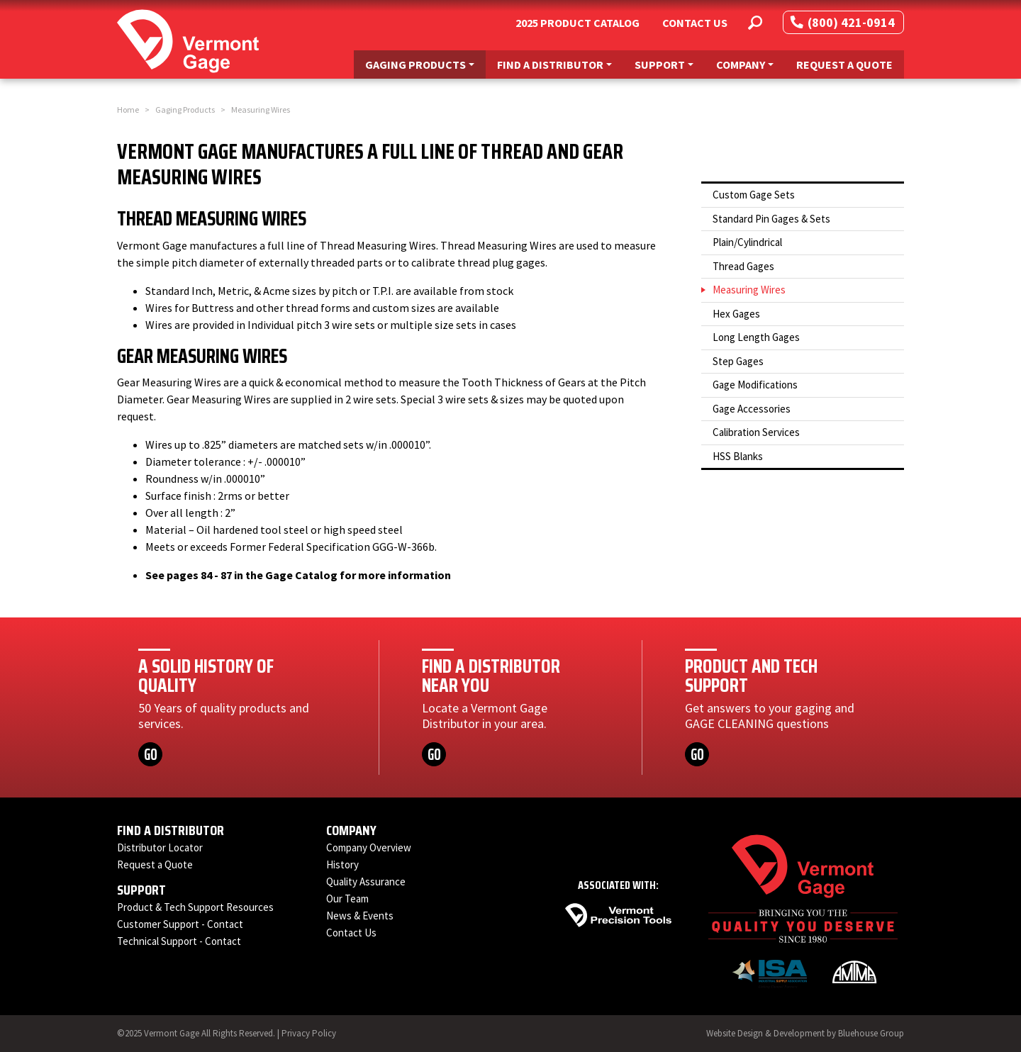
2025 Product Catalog (577, 23)
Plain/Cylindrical (747, 242)
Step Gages (738, 361)
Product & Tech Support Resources (195, 907)
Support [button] (669, 63)
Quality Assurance (366, 881)
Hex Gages (736, 313)
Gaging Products (185, 109)
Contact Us (694, 23)
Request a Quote (844, 64)
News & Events (360, 915)
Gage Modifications (755, 384)
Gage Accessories (752, 408)
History (342, 864)
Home (128, 109)
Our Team (347, 898)
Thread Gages (743, 266)
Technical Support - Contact (179, 941)
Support (141, 890)
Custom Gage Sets (754, 194)
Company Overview (368, 847)
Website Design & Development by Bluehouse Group (805, 1033)
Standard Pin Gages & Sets (771, 218)
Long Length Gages (756, 337)
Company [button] (750, 63)
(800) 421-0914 (843, 22)
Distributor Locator (160, 847)
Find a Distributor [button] (559, 63)
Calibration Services (756, 432)
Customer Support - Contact (180, 924)
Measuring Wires (749, 289)
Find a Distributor (170, 830)
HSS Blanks (738, 456)
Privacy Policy (308, 1033)
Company (351, 830)
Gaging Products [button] (425, 63)
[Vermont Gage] (188, 39)
